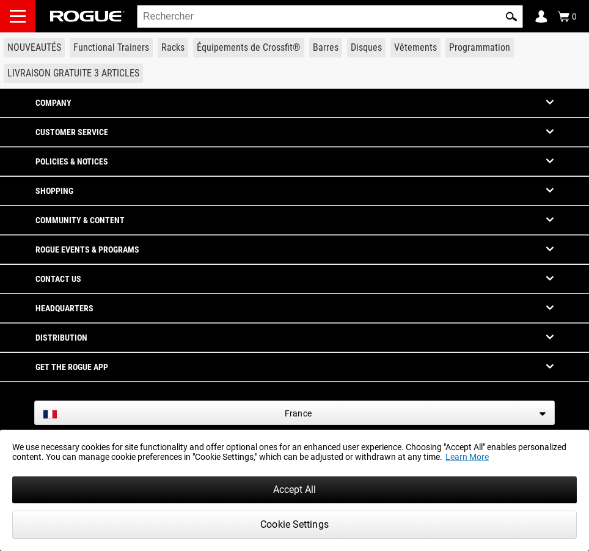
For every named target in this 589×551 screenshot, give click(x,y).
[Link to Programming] (479, 47)
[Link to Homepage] (87, 16)
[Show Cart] (567, 17)
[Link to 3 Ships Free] (73, 73)
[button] (511, 16)
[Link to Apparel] (415, 47)
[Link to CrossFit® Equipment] (248, 47)
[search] (330, 16)
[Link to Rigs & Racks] (173, 47)
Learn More (467, 457)
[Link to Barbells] (325, 47)
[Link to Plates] (366, 47)
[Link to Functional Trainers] (111, 47)
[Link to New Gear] (34, 47)
